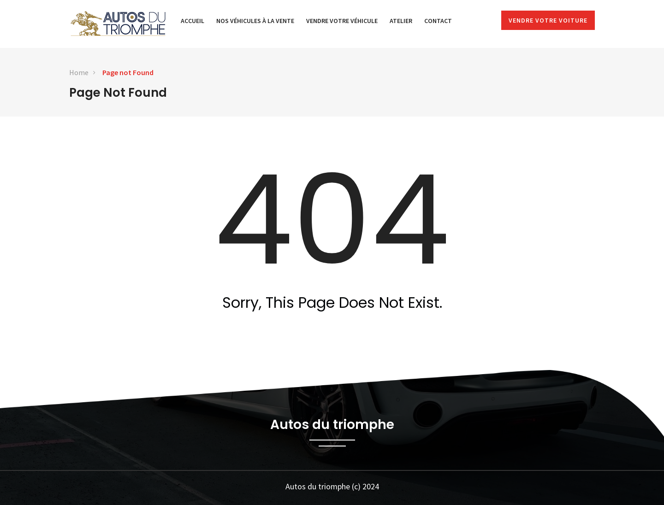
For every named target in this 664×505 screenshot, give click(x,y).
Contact (438, 21)
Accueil (192, 21)
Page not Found (128, 72)
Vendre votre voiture (548, 20)
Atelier (401, 21)
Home (79, 72)
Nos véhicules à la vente (255, 21)
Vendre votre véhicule (342, 21)
